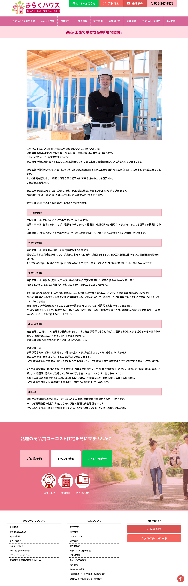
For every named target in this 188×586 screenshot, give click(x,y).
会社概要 (171, 21)
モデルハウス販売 (151, 21)
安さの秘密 (15, 536)
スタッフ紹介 (16, 541)
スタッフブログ (17, 546)
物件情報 (131, 21)
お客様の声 (115, 21)
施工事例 (98, 21)
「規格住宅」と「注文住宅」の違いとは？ (88, 574)
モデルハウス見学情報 (23, 21)
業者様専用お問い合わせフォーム (25, 560)
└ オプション (76, 536)
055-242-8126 (164, 3)
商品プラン (66, 21)
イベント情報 (66, 459)
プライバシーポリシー (20, 555)
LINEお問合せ (97, 459)
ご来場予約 (34, 459)
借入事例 (82, 21)
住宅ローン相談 (77, 569)
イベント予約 (47, 21)
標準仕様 (74, 531)
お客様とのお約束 (18, 531)
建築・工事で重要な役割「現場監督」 (87, 578)
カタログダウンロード (20, 550)
